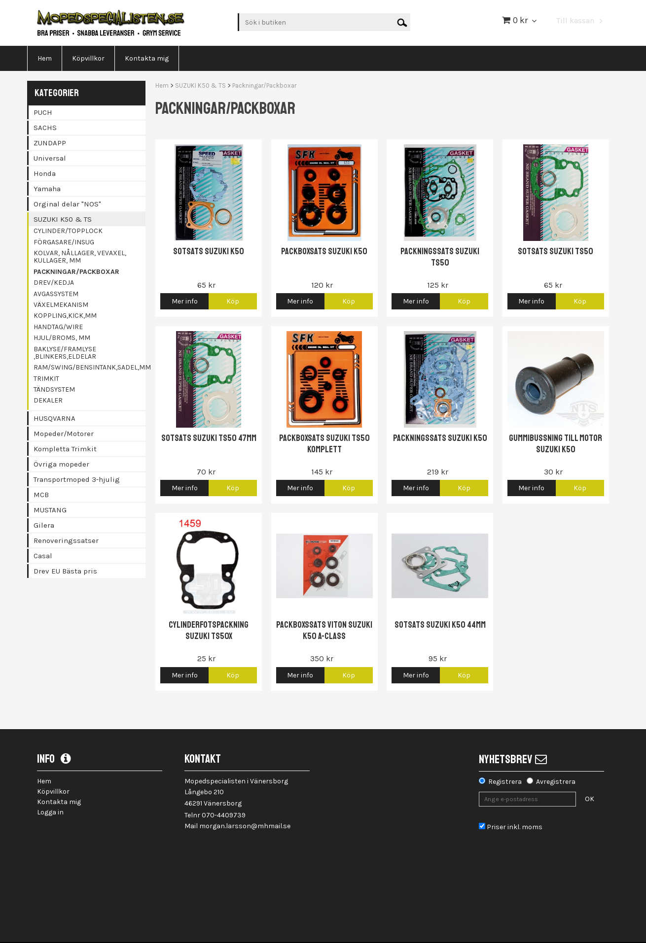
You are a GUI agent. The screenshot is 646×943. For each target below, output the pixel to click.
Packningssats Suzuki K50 (440, 438)
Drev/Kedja (54, 282)
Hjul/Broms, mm (62, 338)
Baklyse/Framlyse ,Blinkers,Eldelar (65, 353)
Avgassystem (56, 294)
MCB (41, 494)
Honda (45, 173)
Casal (43, 555)
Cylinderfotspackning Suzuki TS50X (209, 630)
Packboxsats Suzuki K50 (324, 251)
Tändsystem (54, 389)
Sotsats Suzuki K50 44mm (440, 624)
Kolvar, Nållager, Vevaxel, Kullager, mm (80, 257)
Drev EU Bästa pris (65, 571)
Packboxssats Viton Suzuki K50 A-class (324, 630)
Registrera (505, 781)
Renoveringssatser (66, 540)
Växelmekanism (61, 305)
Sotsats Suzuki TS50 (555, 251)
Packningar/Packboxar (76, 272)
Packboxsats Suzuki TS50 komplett (324, 444)
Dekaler (48, 400)
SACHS (45, 127)
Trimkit (46, 378)
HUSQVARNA (54, 418)
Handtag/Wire (58, 327)
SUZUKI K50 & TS (63, 219)
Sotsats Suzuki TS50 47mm (208, 438)
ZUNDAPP (50, 142)
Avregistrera (555, 781)
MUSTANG (50, 509)
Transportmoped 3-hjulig (77, 479)
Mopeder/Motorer (64, 433)
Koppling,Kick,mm (65, 315)
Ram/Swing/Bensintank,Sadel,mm (89, 367)
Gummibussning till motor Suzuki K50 (555, 444)
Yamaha (47, 188)
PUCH (43, 112)
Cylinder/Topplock (68, 231)
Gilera (44, 525)
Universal (50, 158)
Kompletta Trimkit (65, 448)
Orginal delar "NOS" (67, 204)
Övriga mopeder (61, 464)
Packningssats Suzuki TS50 (439, 257)
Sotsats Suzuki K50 (208, 251)
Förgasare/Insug (64, 242)
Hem (162, 85)
